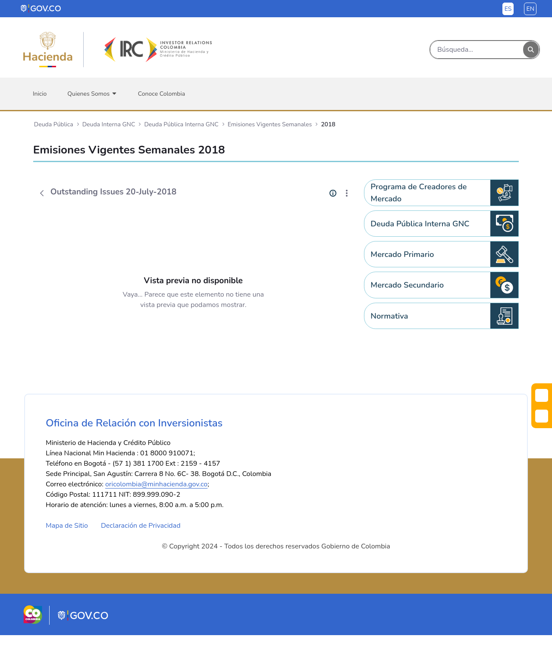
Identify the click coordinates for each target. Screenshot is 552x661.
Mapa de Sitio (67, 551)
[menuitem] (39, 94)
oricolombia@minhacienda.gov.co (156, 510)
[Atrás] (41, 193)
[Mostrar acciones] (347, 193)
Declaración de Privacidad (141, 551)
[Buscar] (476, 49)
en (530, 9)
